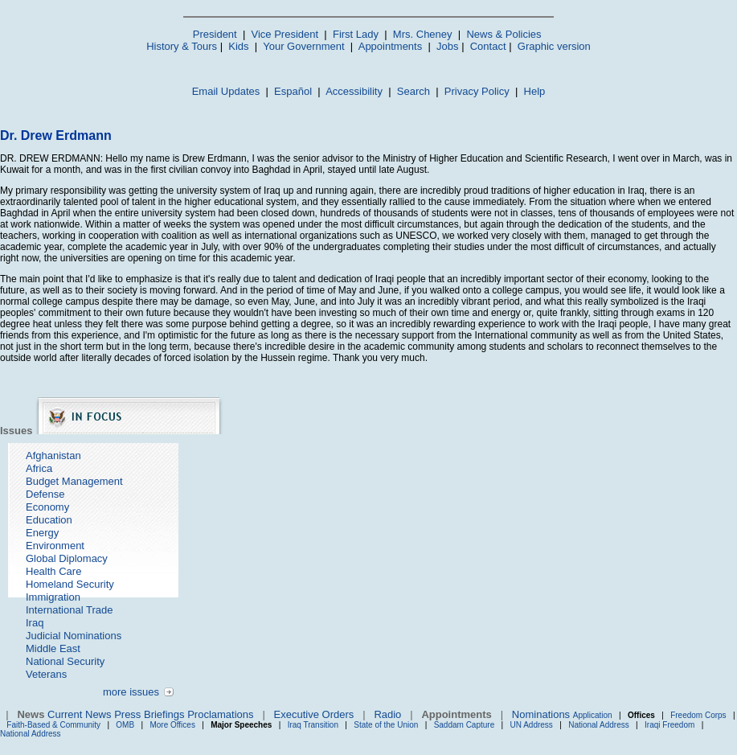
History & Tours (181, 46)
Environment (55, 546)
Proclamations (220, 714)
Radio (387, 714)
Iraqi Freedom (669, 724)
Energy (42, 533)
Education (49, 520)
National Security (65, 661)
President (215, 34)
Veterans (46, 674)
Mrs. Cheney (422, 34)
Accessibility (354, 91)
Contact (488, 46)
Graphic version (554, 46)
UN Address (531, 724)
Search (413, 91)
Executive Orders (314, 714)
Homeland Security (70, 584)
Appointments (390, 46)
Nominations (541, 714)
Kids (238, 46)
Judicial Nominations (73, 636)
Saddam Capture (464, 724)
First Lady (356, 34)
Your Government (303, 46)
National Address (598, 724)
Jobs (447, 46)
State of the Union (386, 724)
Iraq (34, 623)
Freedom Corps (698, 715)
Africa (39, 468)
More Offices (172, 724)
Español (293, 91)
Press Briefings (149, 714)
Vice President (285, 34)
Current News (79, 714)
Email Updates (226, 91)
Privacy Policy (477, 91)
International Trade (69, 610)
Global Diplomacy (67, 558)
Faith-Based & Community (54, 724)
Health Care (53, 571)
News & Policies (503, 34)
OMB (125, 724)
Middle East (53, 648)
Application (592, 715)
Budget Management (74, 481)
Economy (47, 507)
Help (535, 91)
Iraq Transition (313, 724)
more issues (131, 692)
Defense (45, 494)
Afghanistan (53, 455)
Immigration (53, 597)
